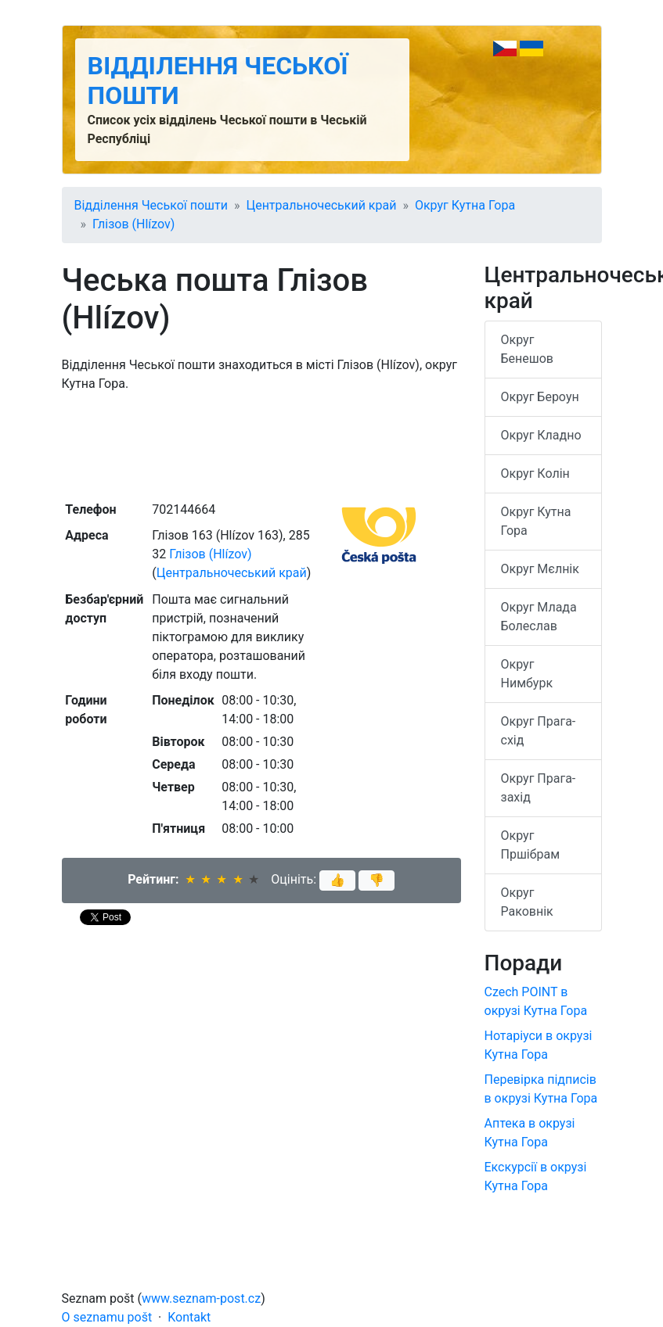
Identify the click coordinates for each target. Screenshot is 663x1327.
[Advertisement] (261, 445)
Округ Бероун (540, 396)
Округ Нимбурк (527, 673)
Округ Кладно (541, 435)
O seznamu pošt (107, 1317)
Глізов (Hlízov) (133, 224)
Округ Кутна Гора (465, 205)
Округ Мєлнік (540, 568)
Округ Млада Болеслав (539, 616)
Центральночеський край (321, 205)
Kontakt (189, 1317)
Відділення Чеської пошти (151, 205)
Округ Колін (535, 473)
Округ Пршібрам (530, 845)
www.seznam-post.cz (201, 1298)
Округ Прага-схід (538, 731)
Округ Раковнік (527, 902)
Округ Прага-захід (538, 788)
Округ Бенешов (527, 349)
